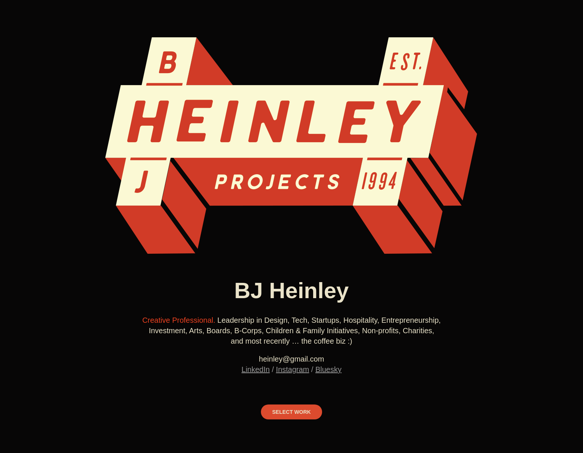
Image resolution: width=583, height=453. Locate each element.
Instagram (292, 369)
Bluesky (328, 369)
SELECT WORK (291, 412)
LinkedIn (255, 369)
